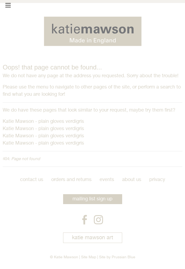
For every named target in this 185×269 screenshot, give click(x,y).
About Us (131, 179)
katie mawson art (92, 238)
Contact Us (31, 179)
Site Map (88, 257)
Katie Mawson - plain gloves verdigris (43, 121)
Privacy (157, 179)
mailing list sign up (92, 199)
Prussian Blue (123, 257)
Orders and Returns (71, 179)
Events (107, 179)
